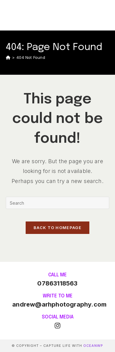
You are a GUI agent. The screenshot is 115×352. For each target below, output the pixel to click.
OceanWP (93, 345)
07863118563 (57, 283)
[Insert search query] (57, 203)
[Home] (8, 57)
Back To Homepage (57, 227)
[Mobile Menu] (106, 15)
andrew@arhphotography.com (59, 304)
